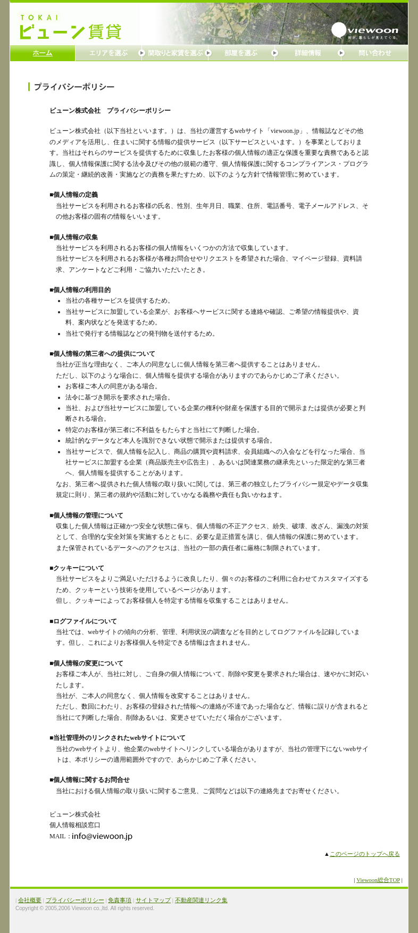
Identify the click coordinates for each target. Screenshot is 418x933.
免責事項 (119, 900)
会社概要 (29, 900)
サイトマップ (153, 900)
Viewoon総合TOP (378, 880)
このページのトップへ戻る (365, 854)
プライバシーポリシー (75, 900)
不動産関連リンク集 (201, 900)
